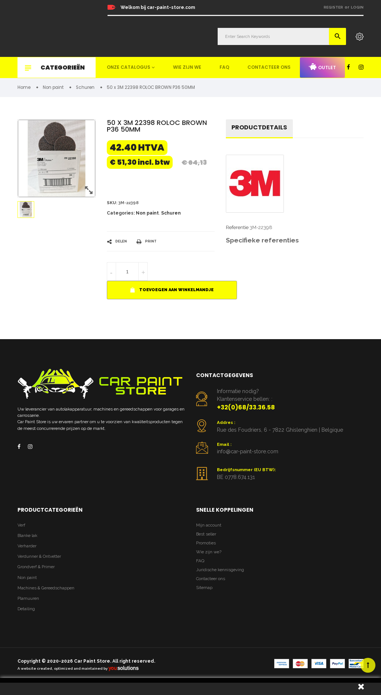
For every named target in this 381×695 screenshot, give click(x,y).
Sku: (112, 204)
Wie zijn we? (210, 560)
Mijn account (210, 529)
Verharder (28, 552)
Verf (21, 529)
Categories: (121, 215)
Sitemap (205, 601)
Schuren (171, 215)
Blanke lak (29, 541)
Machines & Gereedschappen (49, 598)
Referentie (237, 230)
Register (333, 7)
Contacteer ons (269, 67)
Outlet (322, 67)
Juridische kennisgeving (223, 580)
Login (357, 7)
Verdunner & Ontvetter (42, 563)
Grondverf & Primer (39, 575)
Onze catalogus (128, 67)
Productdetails (261, 129)
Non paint (147, 215)
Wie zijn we (187, 67)
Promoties (207, 550)
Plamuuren (30, 609)
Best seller (207, 540)
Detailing (27, 620)
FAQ (224, 67)
